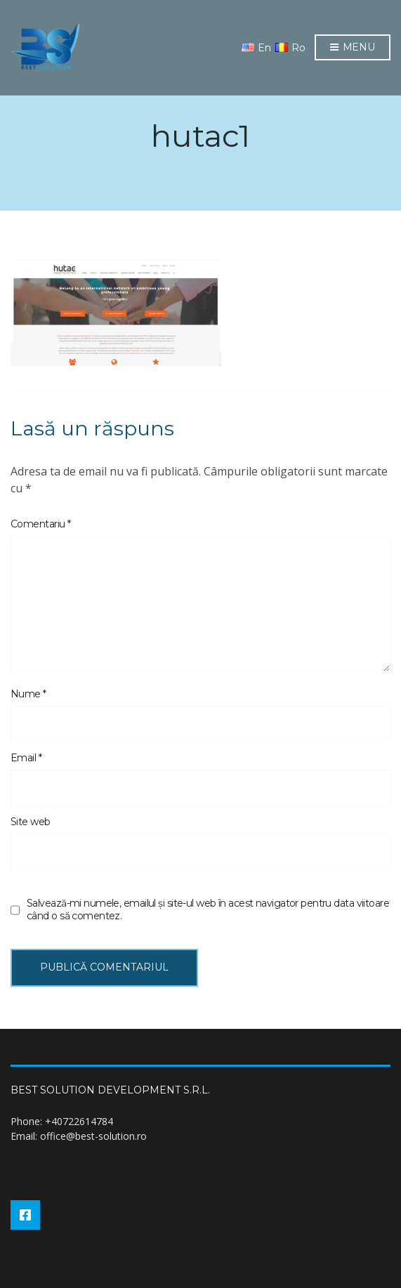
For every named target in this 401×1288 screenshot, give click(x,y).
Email (26, 757)
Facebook (25, 1215)
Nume (28, 694)
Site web (31, 821)
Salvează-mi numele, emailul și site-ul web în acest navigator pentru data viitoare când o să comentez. (208, 909)
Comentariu (40, 524)
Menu (352, 48)
